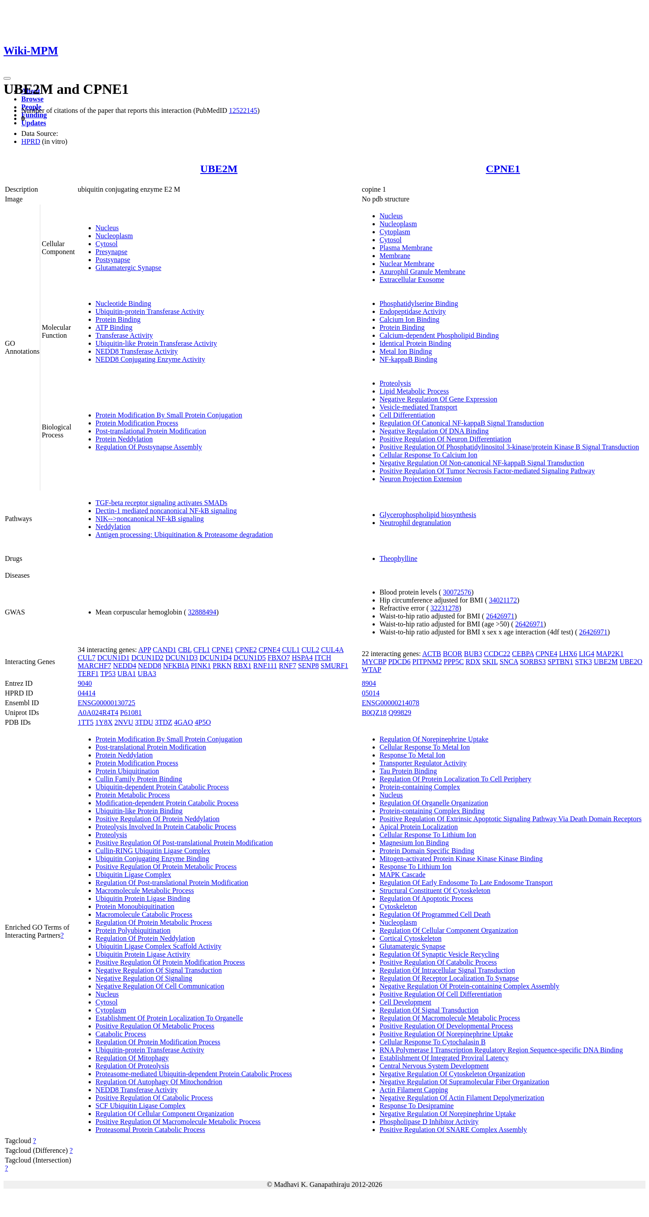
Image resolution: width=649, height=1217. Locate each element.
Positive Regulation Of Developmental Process (446, 1026)
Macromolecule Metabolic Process (145, 890)
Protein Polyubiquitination (133, 930)
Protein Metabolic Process (133, 795)
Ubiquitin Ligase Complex (133, 874)
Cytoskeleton (398, 906)
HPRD (30, 141)
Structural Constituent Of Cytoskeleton (435, 890)
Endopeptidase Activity (413, 311)
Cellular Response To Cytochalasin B (433, 1042)
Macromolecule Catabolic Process (144, 914)
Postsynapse (113, 259)
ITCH (323, 657)
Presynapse (112, 251)
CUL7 (87, 657)
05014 (371, 693)
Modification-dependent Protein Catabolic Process (167, 803)
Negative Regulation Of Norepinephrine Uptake (448, 1113)
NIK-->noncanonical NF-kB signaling (150, 518)
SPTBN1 (560, 661)
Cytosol (107, 243)
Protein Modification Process (137, 423)
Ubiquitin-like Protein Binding (139, 811)
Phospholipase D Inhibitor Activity (429, 1121)
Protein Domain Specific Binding (427, 850)
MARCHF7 (95, 665)
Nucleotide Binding (124, 303)
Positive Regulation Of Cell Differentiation (441, 994)
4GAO (183, 722)
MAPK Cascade (403, 874)
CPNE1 (503, 168)
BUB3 (473, 653)
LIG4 (587, 653)
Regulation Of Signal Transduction (429, 1010)
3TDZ (163, 722)
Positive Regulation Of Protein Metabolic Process (166, 866)
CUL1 (291, 649)
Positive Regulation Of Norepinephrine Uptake (446, 1034)
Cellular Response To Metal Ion (425, 747)
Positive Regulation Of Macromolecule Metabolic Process (178, 1121)
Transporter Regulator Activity (423, 763)
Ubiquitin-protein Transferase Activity (150, 311)
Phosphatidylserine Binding (419, 303)
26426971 (500, 616)
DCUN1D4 (215, 657)
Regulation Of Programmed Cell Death (435, 914)
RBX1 (242, 665)
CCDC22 (497, 653)
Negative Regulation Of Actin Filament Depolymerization (462, 1097)
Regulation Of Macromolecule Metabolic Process (450, 1018)
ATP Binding (114, 327)
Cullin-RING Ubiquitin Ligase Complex (153, 850)
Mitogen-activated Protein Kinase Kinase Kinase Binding (461, 858)
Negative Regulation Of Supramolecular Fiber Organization (464, 1082)
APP (144, 649)
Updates (33, 123)
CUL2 (310, 649)
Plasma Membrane (406, 247)
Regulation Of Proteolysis (132, 1066)
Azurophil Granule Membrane (423, 271)
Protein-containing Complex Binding (432, 811)
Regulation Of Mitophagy (132, 1058)
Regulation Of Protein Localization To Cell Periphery (456, 779)
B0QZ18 (374, 712)
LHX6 (568, 653)
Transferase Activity (124, 335)
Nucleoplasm (114, 236)
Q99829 (400, 712)
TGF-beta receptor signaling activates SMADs (162, 502)
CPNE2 (246, 649)
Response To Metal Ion (412, 755)
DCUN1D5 (249, 657)
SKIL (490, 661)
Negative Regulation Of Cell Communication (160, 986)
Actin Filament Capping (414, 1089)
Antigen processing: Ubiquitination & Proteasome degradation (184, 534)
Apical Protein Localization (419, 827)
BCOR (452, 653)
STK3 (583, 661)
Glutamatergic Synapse (129, 267)
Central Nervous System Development (434, 1066)
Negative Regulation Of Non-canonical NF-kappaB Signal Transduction (482, 463)
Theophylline (398, 558)
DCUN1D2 (147, 657)
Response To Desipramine (417, 1105)
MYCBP (374, 661)
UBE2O (630, 661)
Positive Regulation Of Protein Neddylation (158, 819)
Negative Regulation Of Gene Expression (438, 399)
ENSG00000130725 (107, 703)
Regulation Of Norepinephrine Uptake (434, 739)
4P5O (203, 722)
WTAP (371, 669)
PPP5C (454, 661)
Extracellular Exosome (412, 279)
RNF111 (265, 665)
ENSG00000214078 (391, 703)
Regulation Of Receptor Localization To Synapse (449, 978)
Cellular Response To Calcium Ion (429, 455)
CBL (185, 649)
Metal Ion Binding (406, 351)
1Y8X (104, 722)
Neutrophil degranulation (415, 522)
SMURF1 (334, 665)
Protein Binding (118, 319)
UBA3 (147, 673)
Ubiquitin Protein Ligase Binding (143, 898)
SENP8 (308, 665)
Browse (32, 99)
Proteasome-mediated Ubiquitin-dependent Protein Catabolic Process (194, 1074)
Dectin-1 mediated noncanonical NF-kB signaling (166, 510)
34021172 (503, 600)
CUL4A (332, 649)
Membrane (395, 255)
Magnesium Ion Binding (414, 842)
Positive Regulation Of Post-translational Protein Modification (184, 842)
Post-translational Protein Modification (151, 431)
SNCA (509, 661)
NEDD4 (124, 665)
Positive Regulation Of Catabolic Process (154, 1097)
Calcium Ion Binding (409, 319)
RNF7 (287, 665)
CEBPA (523, 653)
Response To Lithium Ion (416, 866)
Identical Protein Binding (415, 343)
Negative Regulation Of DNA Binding (434, 431)
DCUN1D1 (113, 657)
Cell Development (405, 1002)
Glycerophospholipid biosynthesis (428, 514)
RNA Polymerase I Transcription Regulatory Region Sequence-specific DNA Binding (501, 1050)
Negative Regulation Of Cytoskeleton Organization (452, 1074)
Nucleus (107, 228)
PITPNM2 (427, 661)
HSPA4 (302, 657)
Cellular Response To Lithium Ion (428, 834)
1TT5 (86, 722)
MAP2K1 (610, 653)
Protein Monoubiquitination (135, 906)
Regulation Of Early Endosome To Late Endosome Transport (466, 882)
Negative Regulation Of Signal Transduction (159, 970)
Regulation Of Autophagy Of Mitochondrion (159, 1082)
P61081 (131, 712)
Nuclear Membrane (407, 263)
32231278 (445, 608)
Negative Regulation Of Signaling (144, 978)
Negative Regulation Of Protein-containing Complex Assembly (470, 986)
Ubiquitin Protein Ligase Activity (143, 954)
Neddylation (113, 526)
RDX (473, 661)
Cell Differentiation (407, 415)
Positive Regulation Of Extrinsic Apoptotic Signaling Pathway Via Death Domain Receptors (511, 819)
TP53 (108, 673)
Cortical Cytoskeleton (411, 938)
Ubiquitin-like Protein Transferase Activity (156, 343)
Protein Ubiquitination (127, 771)
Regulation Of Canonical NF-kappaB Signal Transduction (462, 423)
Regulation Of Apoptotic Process (426, 898)
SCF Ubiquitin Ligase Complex (141, 1105)
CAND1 (164, 649)
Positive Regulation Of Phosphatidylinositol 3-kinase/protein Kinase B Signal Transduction (509, 447)
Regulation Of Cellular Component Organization (165, 1113)
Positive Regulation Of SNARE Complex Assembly (453, 1129)
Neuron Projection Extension (421, 479)
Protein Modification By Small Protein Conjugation (169, 415)
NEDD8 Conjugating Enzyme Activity (151, 359)
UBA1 (126, 673)
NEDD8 (149, 665)
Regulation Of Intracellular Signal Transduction (447, 970)
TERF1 (88, 673)
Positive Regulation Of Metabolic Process (155, 1026)
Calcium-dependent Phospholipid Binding (439, 335)
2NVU (123, 722)
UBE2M (218, 168)
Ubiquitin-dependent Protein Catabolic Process (162, 787)
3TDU (144, 722)
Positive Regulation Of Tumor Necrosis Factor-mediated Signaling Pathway (487, 471)
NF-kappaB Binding (408, 359)
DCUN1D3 (181, 657)
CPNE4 (269, 649)
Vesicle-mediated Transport (419, 407)
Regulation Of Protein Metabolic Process (154, 922)
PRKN (222, 665)
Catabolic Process (121, 1034)
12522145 (243, 110)
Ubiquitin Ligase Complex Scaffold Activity (159, 946)
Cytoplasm (395, 232)
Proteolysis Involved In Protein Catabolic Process (166, 827)
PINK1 (201, 665)
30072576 (457, 592)
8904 (369, 683)
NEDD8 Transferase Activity (137, 351)
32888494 (202, 612)
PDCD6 (399, 661)
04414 (87, 693)
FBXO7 (279, 657)
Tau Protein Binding (408, 771)
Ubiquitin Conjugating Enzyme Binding (152, 858)
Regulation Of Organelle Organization (434, 803)
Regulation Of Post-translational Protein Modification (172, 882)
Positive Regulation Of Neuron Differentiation (445, 439)
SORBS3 (533, 661)
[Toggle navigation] (7, 78)
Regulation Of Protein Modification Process (158, 1042)
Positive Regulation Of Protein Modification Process (170, 962)
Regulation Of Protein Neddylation (145, 938)
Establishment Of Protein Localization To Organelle (169, 1018)
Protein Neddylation (124, 439)
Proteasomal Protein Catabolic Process (151, 1129)
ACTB (431, 653)
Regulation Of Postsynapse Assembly (149, 447)
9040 (85, 683)
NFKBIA (176, 665)
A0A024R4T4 (98, 712)
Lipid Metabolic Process (414, 391)
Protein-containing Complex (420, 787)
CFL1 (202, 649)
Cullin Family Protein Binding (139, 779)
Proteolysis (395, 383)
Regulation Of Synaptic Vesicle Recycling (439, 954)
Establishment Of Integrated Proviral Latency (444, 1058)
